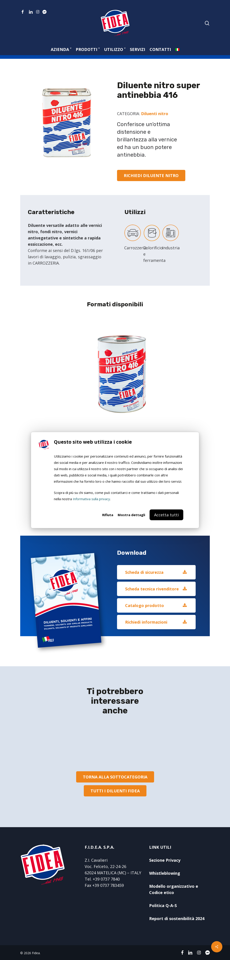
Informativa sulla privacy (91, 499)
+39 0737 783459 (108, 885)
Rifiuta (107, 515)
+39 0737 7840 (106, 879)
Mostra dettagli (131, 515)
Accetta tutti (166, 514)
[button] (151, 175)
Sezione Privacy (164, 860)
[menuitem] (177, 49)
